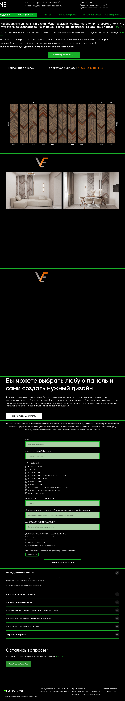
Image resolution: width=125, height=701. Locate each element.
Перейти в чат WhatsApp (18, 664)
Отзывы (47, 14)
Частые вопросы (91, 14)
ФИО (27, 439)
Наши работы (26, 14)
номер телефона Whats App (38, 451)
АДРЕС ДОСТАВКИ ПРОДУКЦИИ (40, 522)
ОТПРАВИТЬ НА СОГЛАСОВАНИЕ (62, 562)
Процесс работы (69, 14)
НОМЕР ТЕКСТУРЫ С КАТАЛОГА (39, 498)
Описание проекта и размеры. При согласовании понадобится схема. (57, 510)
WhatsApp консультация (63, 55)
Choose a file (32, 554)
